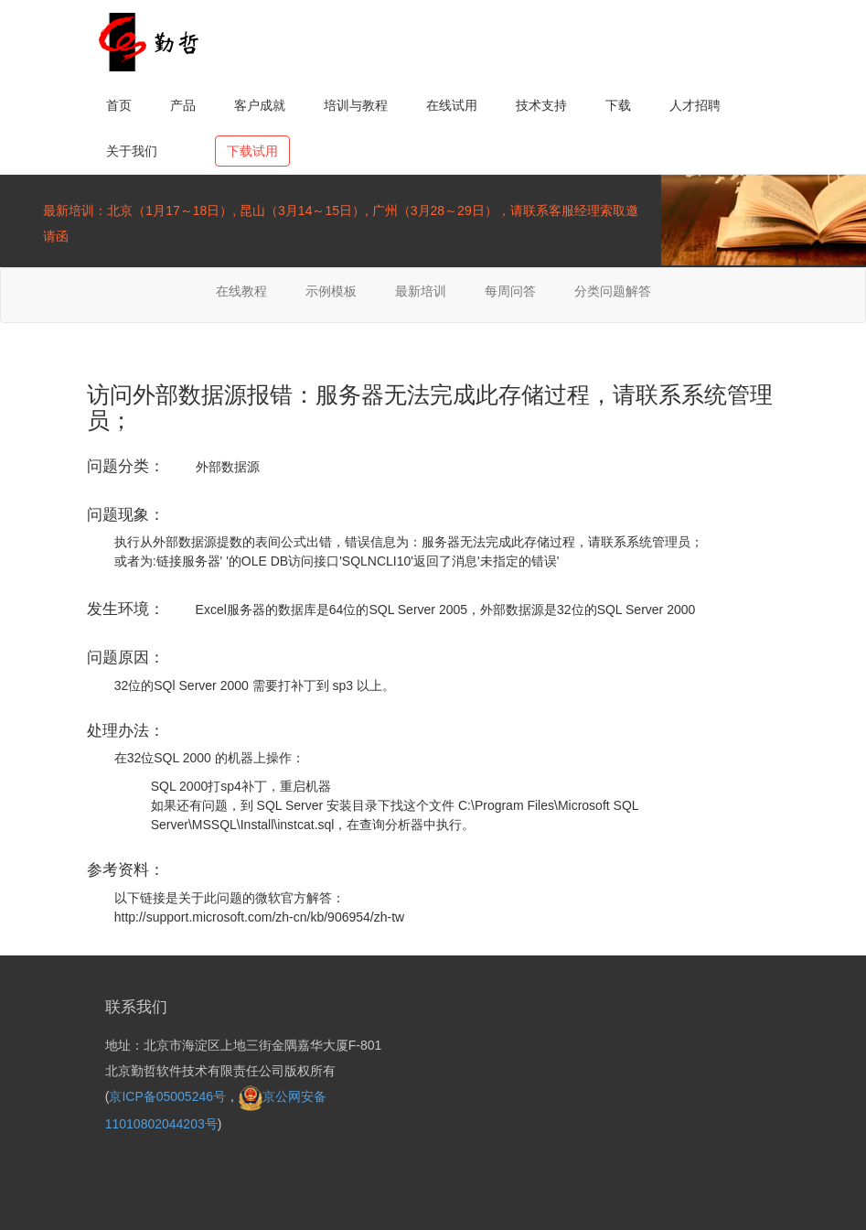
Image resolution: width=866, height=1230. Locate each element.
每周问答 (510, 291)
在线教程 (241, 291)
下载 (618, 105)
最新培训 (420, 291)
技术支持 (541, 105)
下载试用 (252, 151)
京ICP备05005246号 (167, 1096)
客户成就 (259, 105)
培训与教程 (356, 105)
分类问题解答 (612, 291)
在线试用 (451, 105)
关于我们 (131, 151)
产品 (183, 105)
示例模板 (331, 291)
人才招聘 (695, 105)
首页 (119, 105)
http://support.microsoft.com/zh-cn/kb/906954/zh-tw (259, 917)
